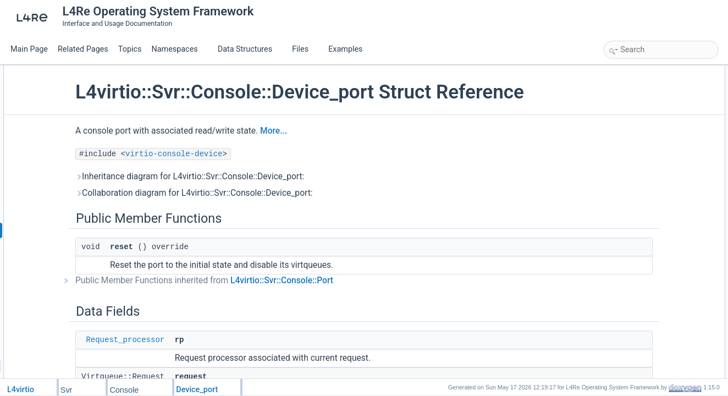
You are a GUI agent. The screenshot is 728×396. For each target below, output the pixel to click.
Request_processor (192, 363)
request (626, 120)
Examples (345, 49)
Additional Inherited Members (649, 144)
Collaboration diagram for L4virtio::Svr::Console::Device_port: (261, 216)
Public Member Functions (643, 71)
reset (622, 83)
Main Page (29, 49)
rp (618, 108)
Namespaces (178, 49)
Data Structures (249, 49)
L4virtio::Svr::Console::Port (349, 304)
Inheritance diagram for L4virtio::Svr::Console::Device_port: (257, 200)
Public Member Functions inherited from (272, 304)
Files (304, 49)
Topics (130, 49)
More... (341, 154)
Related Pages (83, 49)
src (619, 132)
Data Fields (623, 96)
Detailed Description (635, 156)
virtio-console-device (241, 177)
